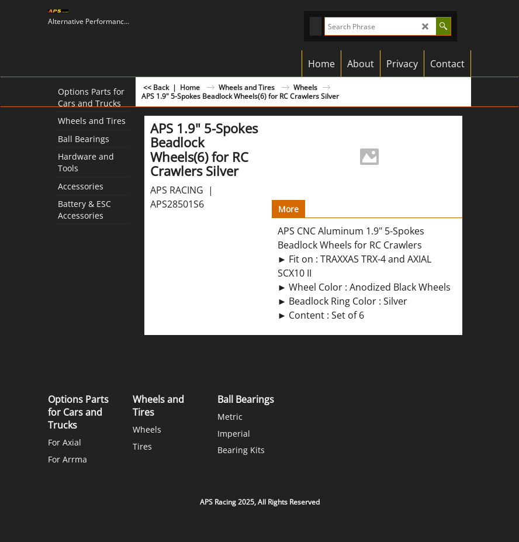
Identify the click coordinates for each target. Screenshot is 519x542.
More (288, 209)
